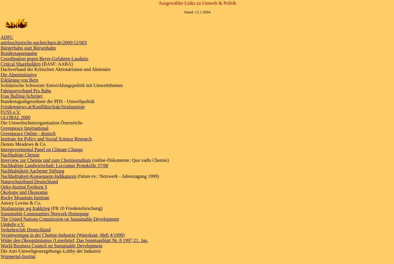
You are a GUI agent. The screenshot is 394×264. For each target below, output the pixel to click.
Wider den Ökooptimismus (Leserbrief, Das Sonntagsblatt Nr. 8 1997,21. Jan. (74, 240)
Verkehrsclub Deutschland (25, 229)
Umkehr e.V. (13, 224)
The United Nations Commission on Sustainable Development (60, 219)
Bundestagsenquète (19, 53)
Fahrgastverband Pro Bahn (26, 90)
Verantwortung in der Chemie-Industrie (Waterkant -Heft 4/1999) (63, 235)
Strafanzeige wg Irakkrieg (25, 208)
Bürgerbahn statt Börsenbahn (28, 47)
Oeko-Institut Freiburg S (24, 186)
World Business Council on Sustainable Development (51, 245)
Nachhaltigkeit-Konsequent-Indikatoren (38, 176)
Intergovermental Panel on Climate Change (42, 149)
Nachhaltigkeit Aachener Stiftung (32, 170)
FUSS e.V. (10, 112)
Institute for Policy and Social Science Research (46, 138)
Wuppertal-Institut (18, 256)
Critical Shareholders (21, 64)
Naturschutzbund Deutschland (29, 181)
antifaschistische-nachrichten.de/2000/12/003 (44, 42)
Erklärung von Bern (19, 80)
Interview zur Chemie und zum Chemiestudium (46, 160)
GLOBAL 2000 (15, 117)
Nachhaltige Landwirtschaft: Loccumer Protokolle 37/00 (54, 165)
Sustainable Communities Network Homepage (45, 213)
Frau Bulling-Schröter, (22, 96)
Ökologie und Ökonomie (24, 192)
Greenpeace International (24, 128)
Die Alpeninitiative (19, 74)
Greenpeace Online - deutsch (28, 133)
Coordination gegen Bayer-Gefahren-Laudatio (44, 58)
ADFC (7, 37)
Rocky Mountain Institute (25, 197)
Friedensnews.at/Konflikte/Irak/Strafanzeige (43, 106)
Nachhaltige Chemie (20, 154)
